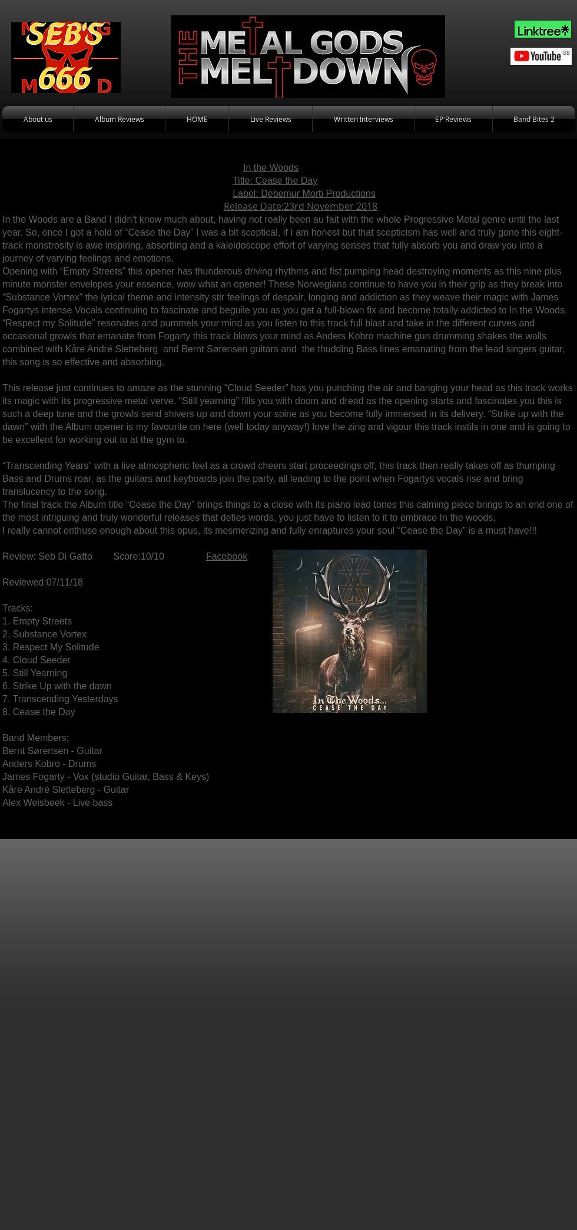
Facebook (226, 556)
